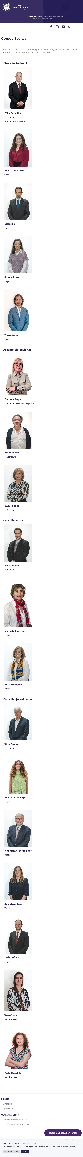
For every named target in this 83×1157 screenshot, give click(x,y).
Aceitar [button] (24, 1151)
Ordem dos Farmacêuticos (14, 1119)
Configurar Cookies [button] (11, 1151)
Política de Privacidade (65, 1146)
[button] (65, 7)
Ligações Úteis (9, 1108)
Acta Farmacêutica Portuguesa (16, 1124)
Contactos (7, 1103)
